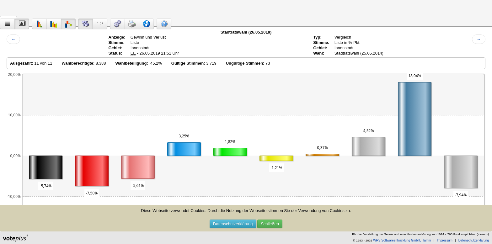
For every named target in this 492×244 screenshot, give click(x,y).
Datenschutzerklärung (233, 223)
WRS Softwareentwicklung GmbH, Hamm (402, 240)
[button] (117, 24)
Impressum (444, 240)
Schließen (270, 223)
